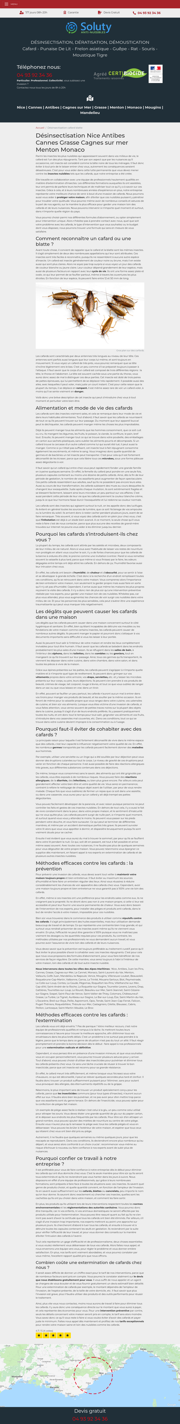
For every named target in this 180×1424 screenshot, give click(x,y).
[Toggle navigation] (11, 4)
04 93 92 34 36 (34, 75)
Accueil (40, 127)
